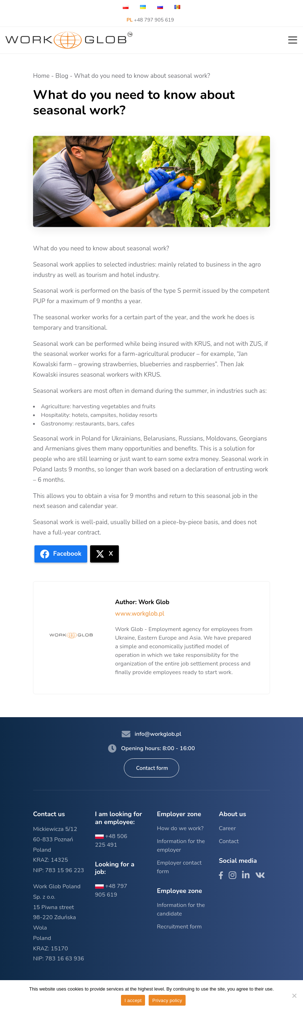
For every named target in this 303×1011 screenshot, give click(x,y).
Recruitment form (179, 927)
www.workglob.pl (139, 614)
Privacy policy (167, 1000)
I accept (133, 1000)
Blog (61, 76)
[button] (293, 40)
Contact (229, 841)
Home (41, 76)
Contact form (152, 768)
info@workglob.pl (151, 734)
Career (227, 828)
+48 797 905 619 (150, 20)
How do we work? (180, 828)
